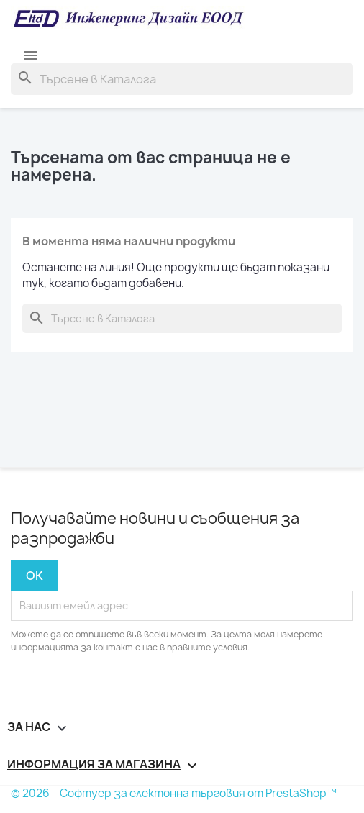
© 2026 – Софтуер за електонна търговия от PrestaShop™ (174, 793)
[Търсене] (182, 79)
